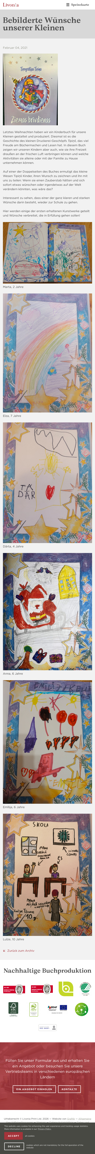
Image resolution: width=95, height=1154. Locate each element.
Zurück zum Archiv (20, 950)
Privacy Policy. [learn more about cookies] (44, 1129)
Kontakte (69, 1089)
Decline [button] (14, 1146)
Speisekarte (77, 4)
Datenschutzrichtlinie (61, 1122)
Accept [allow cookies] (13, 1135)
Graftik (71, 1118)
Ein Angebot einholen (34, 1089)
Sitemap (41, 1122)
